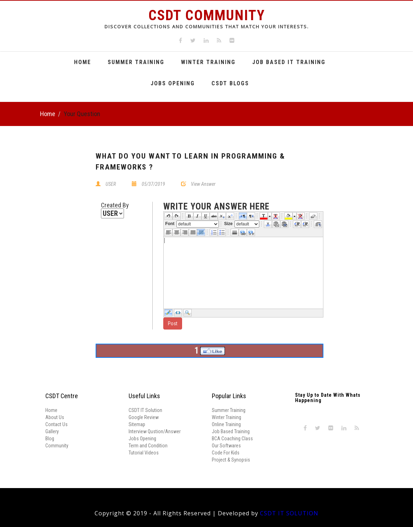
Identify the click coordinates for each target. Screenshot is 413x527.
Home (82, 62)
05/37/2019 (153, 184)
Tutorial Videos (144, 453)
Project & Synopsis (231, 460)
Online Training (226, 424)
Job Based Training (231, 431)
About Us (54, 417)
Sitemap (137, 424)
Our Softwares (226, 445)
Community (56, 445)
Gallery (52, 431)
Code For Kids (225, 453)
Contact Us (56, 424)
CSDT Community (206, 15)
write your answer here (216, 207)
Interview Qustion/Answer (155, 431)
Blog (49, 438)
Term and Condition (148, 445)
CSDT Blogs (230, 83)
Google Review (144, 417)
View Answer (203, 184)
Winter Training (208, 62)
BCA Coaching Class (232, 438)
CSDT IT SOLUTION (289, 513)
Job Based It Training (289, 62)
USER (111, 184)
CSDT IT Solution (145, 410)
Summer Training (136, 62)
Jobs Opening (173, 83)
